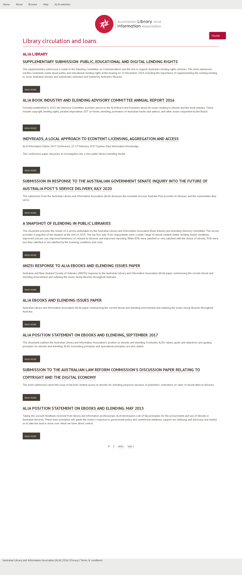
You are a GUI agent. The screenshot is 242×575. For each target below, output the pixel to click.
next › (121, 446)
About (19, 4)
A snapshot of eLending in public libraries (67, 223)
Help (46, 4)
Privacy (74, 560)
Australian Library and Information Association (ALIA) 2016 (35, 560)
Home (6, 4)
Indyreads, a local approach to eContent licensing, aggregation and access (101, 138)
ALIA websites (62, 4)
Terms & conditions (91, 560)
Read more (32, 89)
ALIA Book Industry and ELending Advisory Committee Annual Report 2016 (99, 100)
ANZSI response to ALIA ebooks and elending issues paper (81, 265)
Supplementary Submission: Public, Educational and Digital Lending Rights (100, 61)
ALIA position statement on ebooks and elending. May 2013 (83, 408)
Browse (33, 4)
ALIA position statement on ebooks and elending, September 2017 (90, 335)
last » (131, 446)
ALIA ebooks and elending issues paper (62, 300)
